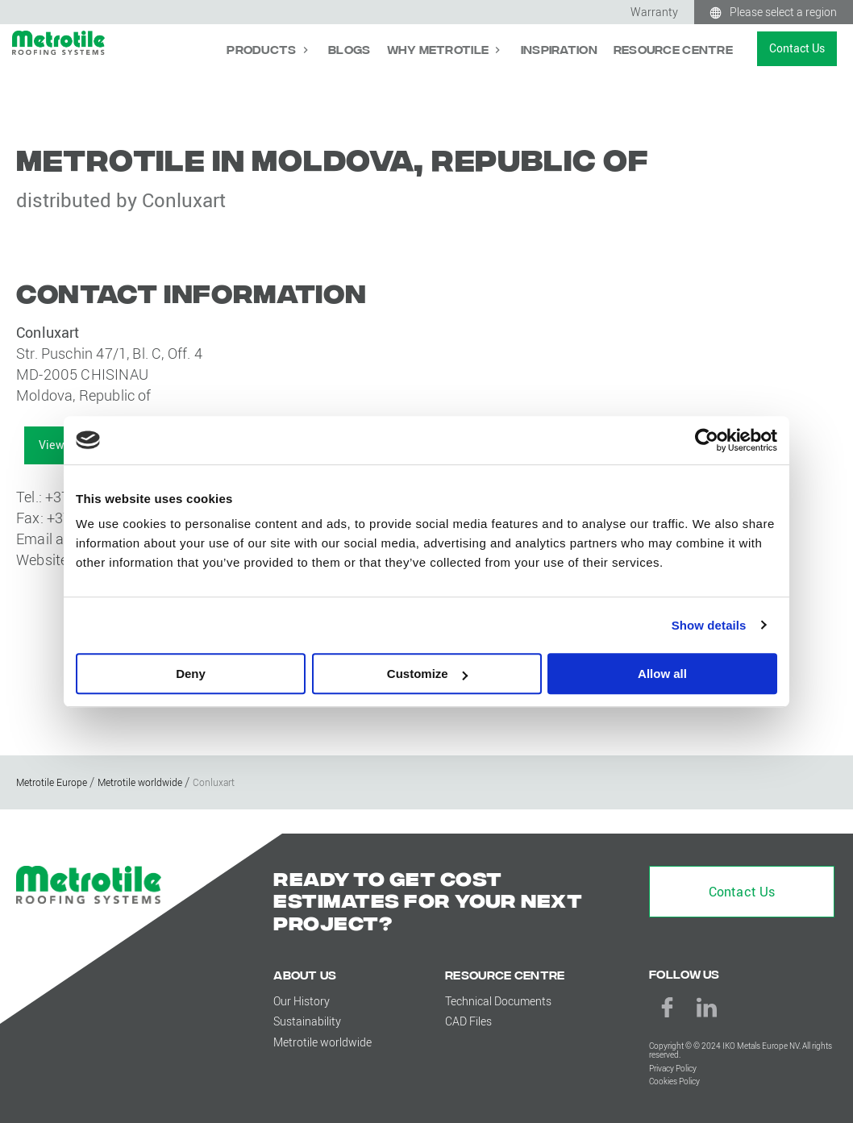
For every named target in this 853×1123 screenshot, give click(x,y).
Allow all (662, 673)
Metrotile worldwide (322, 1042)
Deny (191, 673)
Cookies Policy (674, 1081)
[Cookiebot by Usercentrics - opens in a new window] (706, 440)
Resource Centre (673, 49)
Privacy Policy (673, 1068)
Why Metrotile (439, 49)
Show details (709, 625)
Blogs (349, 49)
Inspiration (559, 49)
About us (304, 974)
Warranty (654, 11)
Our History (301, 1001)
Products (263, 49)
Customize (427, 673)
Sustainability (307, 1021)
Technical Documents (498, 1001)
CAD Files (468, 1021)
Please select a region (783, 11)
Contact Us (797, 48)
